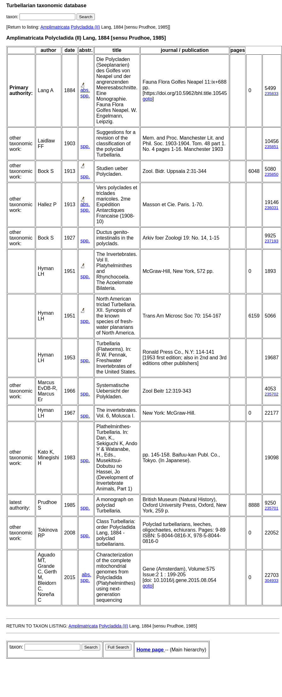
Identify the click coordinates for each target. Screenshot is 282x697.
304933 (271, 580)
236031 (271, 207)
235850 (271, 174)
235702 (271, 394)
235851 (271, 146)
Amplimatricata (55, 27)
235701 (271, 508)
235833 (271, 93)
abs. (85, 90)
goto (147, 99)
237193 (271, 241)
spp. (85, 95)
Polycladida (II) (85, 27)
